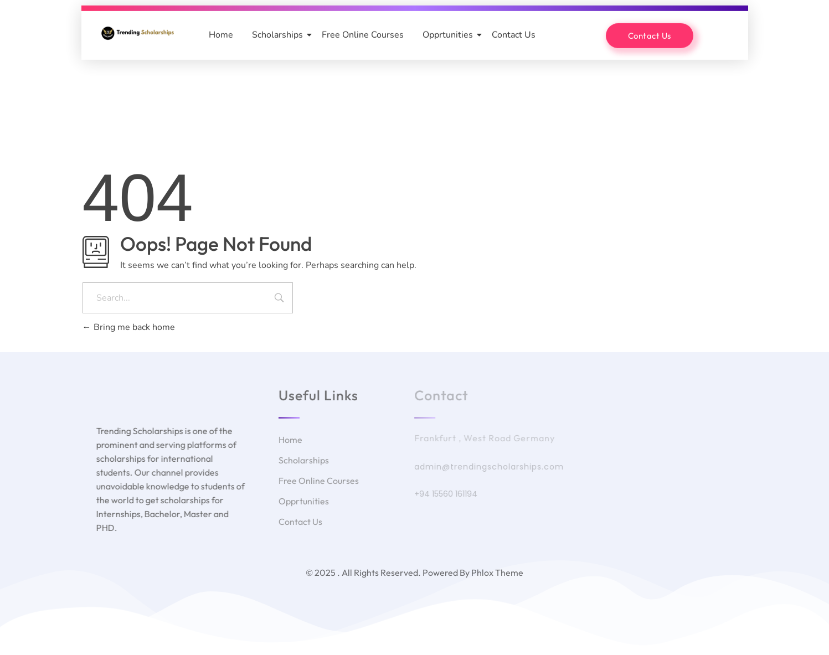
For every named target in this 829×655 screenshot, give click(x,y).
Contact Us (513, 34)
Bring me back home (129, 327)
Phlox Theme (497, 572)
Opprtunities (450, 34)
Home (221, 34)
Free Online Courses (363, 34)
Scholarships (279, 34)
